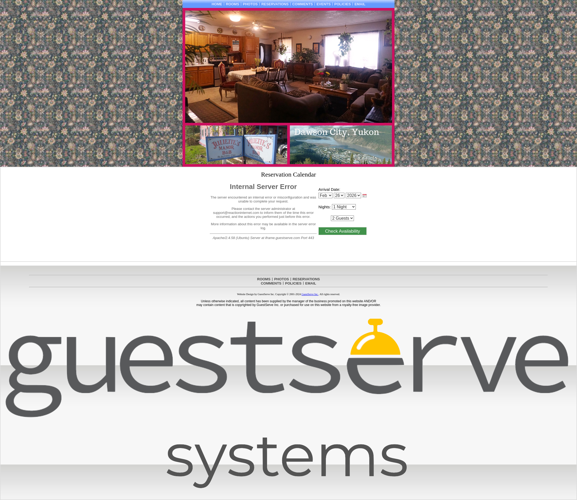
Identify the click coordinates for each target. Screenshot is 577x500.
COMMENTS (302, 4)
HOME (217, 4)
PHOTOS (250, 4)
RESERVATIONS (274, 4)
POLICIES (342, 4)
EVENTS (324, 4)
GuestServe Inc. (309, 294)
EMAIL (359, 4)
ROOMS (232, 4)
